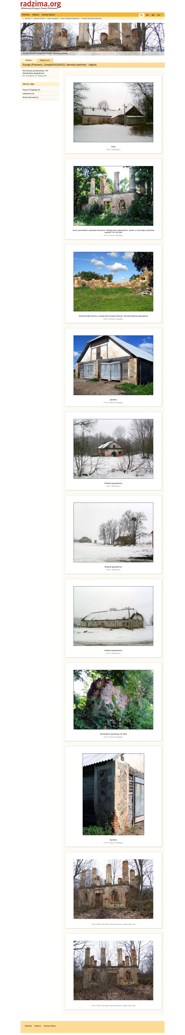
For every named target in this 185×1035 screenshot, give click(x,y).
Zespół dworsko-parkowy (91, 18)
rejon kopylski (52, 18)
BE (153, 15)
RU (158, 15)
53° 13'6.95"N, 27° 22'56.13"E (35, 76)
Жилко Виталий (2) (31, 97)
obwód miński (39, 18)
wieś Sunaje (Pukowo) (70, 18)
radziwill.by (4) (28, 94)
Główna (28, 18)
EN (147, 15)
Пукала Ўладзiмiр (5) (31, 90)
